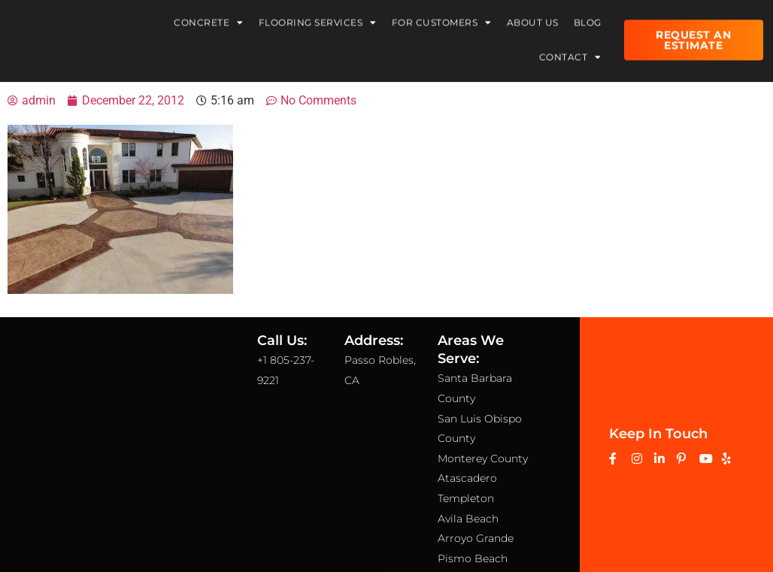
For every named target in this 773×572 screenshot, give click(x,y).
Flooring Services (318, 18)
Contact (570, 53)
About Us (533, 17)
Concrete (209, 18)
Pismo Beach (473, 558)
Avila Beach (468, 518)
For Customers (442, 18)
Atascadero (467, 478)
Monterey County (483, 458)
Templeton (466, 498)
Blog (588, 17)
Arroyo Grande (476, 538)
